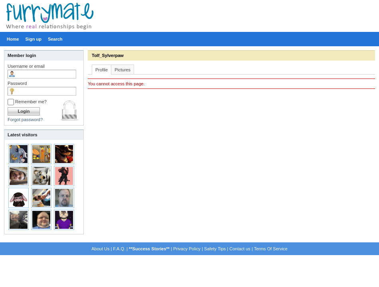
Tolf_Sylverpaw (108, 55)
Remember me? (27, 101)
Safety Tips (215, 248)
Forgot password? (25, 119)
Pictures (122, 69)
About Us (100, 248)
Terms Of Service (270, 248)
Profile (101, 69)
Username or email (26, 66)
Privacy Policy (186, 248)
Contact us (240, 248)
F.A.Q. (119, 248)
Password (17, 83)
